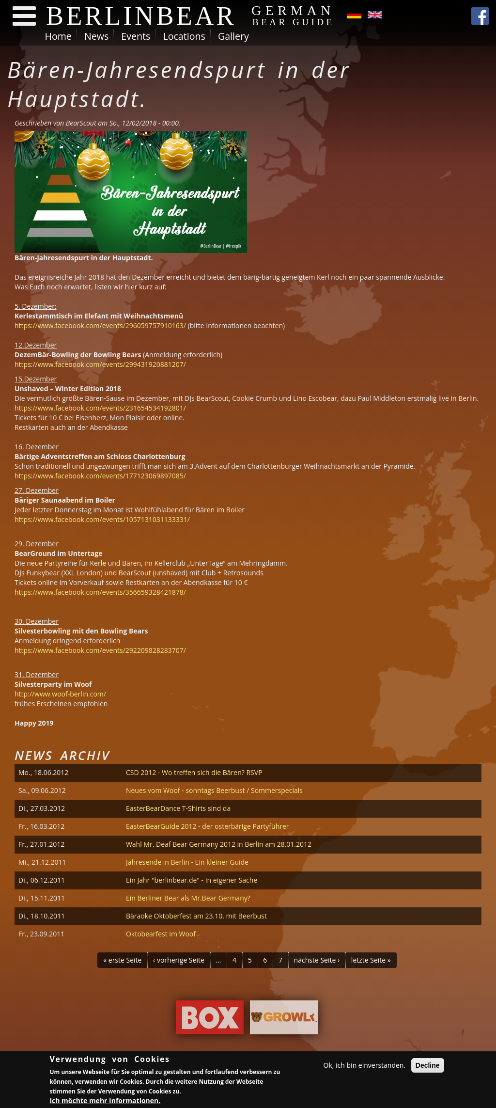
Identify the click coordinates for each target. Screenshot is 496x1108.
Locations (184, 36)
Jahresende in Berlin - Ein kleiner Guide (187, 862)
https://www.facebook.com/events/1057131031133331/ (102, 519)
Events (135, 36)
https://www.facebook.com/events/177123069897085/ (100, 475)
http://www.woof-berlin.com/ (60, 693)
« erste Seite (122, 960)
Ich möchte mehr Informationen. (104, 1102)
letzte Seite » (371, 960)
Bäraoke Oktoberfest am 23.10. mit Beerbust (196, 915)
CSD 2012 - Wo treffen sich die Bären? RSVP (194, 772)
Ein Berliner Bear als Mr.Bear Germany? (188, 897)
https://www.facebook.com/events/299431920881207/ (100, 364)
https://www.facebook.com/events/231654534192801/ (100, 407)
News (96, 36)
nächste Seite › (317, 960)
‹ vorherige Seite (178, 960)
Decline (428, 1067)
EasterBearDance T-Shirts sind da (178, 808)
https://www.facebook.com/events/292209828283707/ (100, 650)
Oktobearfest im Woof (161, 933)
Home (58, 36)
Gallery (233, 36)
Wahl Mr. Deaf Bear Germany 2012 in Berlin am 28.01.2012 (218, 844)
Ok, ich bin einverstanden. (365, 1066)
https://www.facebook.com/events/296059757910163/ (100, 325)
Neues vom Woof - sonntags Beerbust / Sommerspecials (214, 790)
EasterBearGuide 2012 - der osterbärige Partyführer (207, 826)
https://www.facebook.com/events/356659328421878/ (100, 592)
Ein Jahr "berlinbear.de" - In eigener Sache (191, 880)
